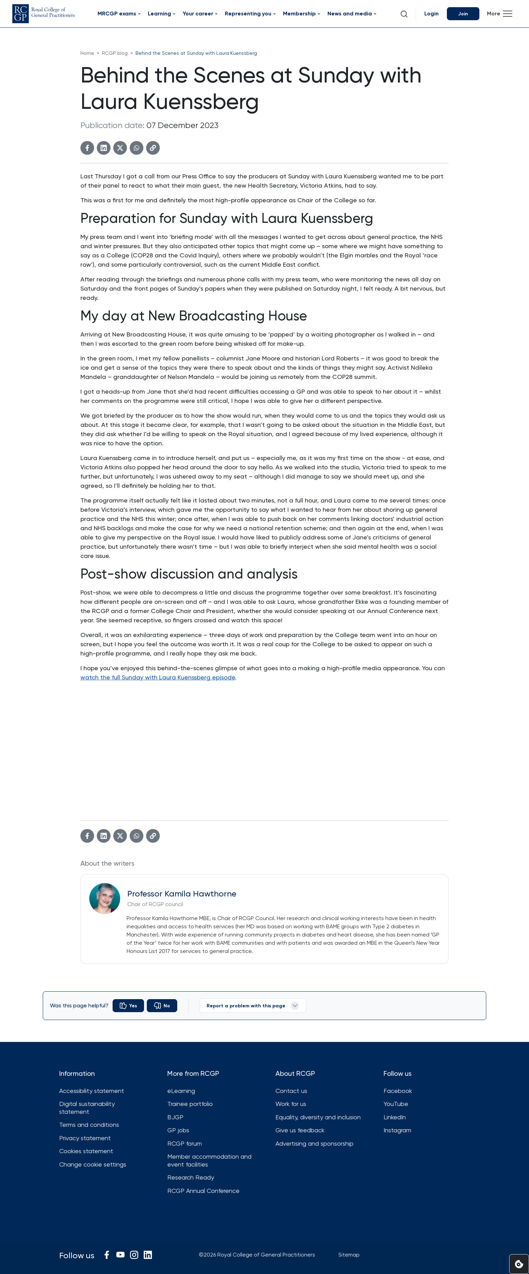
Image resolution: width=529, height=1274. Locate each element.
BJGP (175, 1117)
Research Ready (190, 1177)
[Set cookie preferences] (519, 1264)
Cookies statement (86, 1151)
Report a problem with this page (253, 1006)
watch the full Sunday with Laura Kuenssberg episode (157, 677)
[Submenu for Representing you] (274, 14)
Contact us (291, 1090)
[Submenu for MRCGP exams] (139, 14)
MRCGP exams (117, 13)
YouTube (396, 1103)
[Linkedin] (104, 148)
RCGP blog (115, 53)
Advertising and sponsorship (314, 1143)
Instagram (397, 1130)
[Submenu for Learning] (174, 14)
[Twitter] (120, 148)
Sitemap (349, 1254)
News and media (349, 13)
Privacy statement (85, 1138)
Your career (198, 13)
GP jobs (178, 1130)
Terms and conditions (89, 1124)
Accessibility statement (91, 1090)
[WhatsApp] (136, 148)
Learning (159, 13)
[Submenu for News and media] (375, 14)
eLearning (181, 1090)
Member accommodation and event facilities (209, 1160)
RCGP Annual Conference (203, 1190)
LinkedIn (395, 1117)
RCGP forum (184, 1143)
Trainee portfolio (190, 1103)
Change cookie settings (92, 1164)
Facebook (398, 1090)
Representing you (248, 13)
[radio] (128, 1005)
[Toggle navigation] (499, 13)
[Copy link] (153, 148)
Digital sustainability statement (87, 1107)
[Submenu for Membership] (319, 14)
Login (431, 13)
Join (463, 14)
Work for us (290, 1103)
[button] (404, 14)
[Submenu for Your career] (216, 14)
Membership (299, 13)
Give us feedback (299, 1130)
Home (87, 53)
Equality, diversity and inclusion (318, 1117)
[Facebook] (87, 148)
